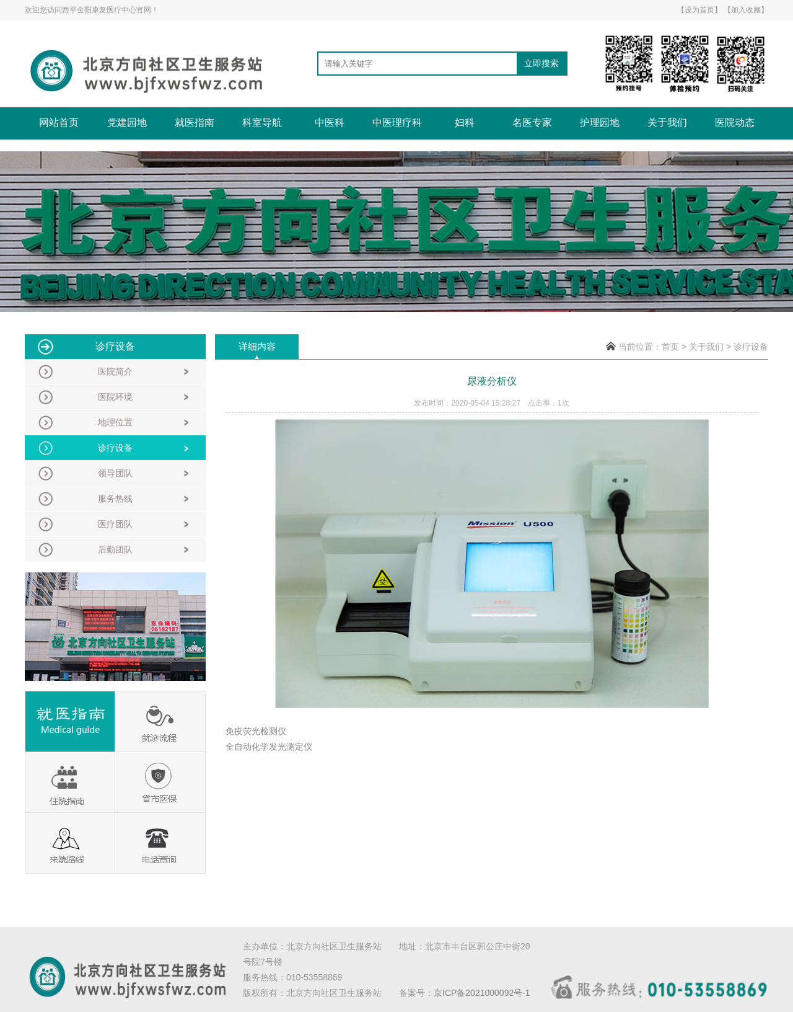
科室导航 (262, 122)
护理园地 (600, 122)
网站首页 (59, 122)
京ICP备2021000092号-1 (482, 993)
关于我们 (667, 122)
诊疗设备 (751, 347)
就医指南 (194, 122)
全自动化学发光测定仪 (269, 747)
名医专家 (532, 122)
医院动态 (735, 122)
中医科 (329, 122)
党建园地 (127, 122)
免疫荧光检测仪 (256, 731)
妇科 (465, 122)
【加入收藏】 (746, 10)
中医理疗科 (397, 122)
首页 (670, 347)
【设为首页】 (699, 10)
